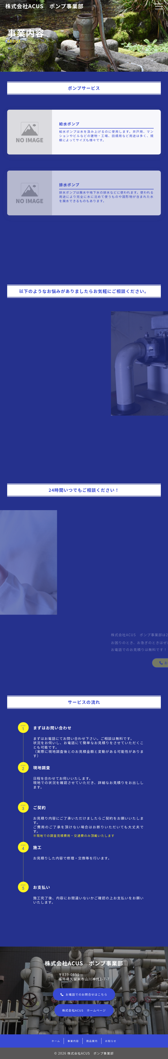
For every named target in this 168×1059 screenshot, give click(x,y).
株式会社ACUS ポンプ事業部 (44, 6)
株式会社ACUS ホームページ (84, 1010)
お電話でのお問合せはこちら (83, 994)
